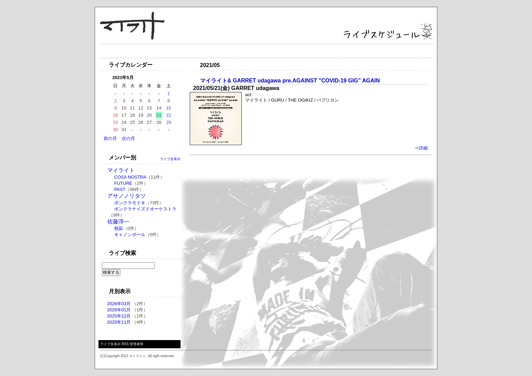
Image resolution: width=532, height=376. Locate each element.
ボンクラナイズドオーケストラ (145, 208)
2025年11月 (119, 322)
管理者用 (136, 344)
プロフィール (189, 51)
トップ (114, 51)
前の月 (110, 138)
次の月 (128, 138)
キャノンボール (129, 234)
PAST (119, 189)
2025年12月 (119, 316)
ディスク (235, 51)
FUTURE (123, 183)
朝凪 (118, 228)
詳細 (423, 148)
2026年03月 (119, 303)
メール (314, 51)
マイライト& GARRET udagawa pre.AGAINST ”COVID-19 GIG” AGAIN (290, 80)
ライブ (147, 51)
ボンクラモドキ (129, 202)
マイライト (121, 170)
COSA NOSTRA (130, 177)
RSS (125, 344)
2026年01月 (119, 309)
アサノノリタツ (126, 196)
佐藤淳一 (118, 221)
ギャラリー (275, 51)
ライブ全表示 (170, 159)
